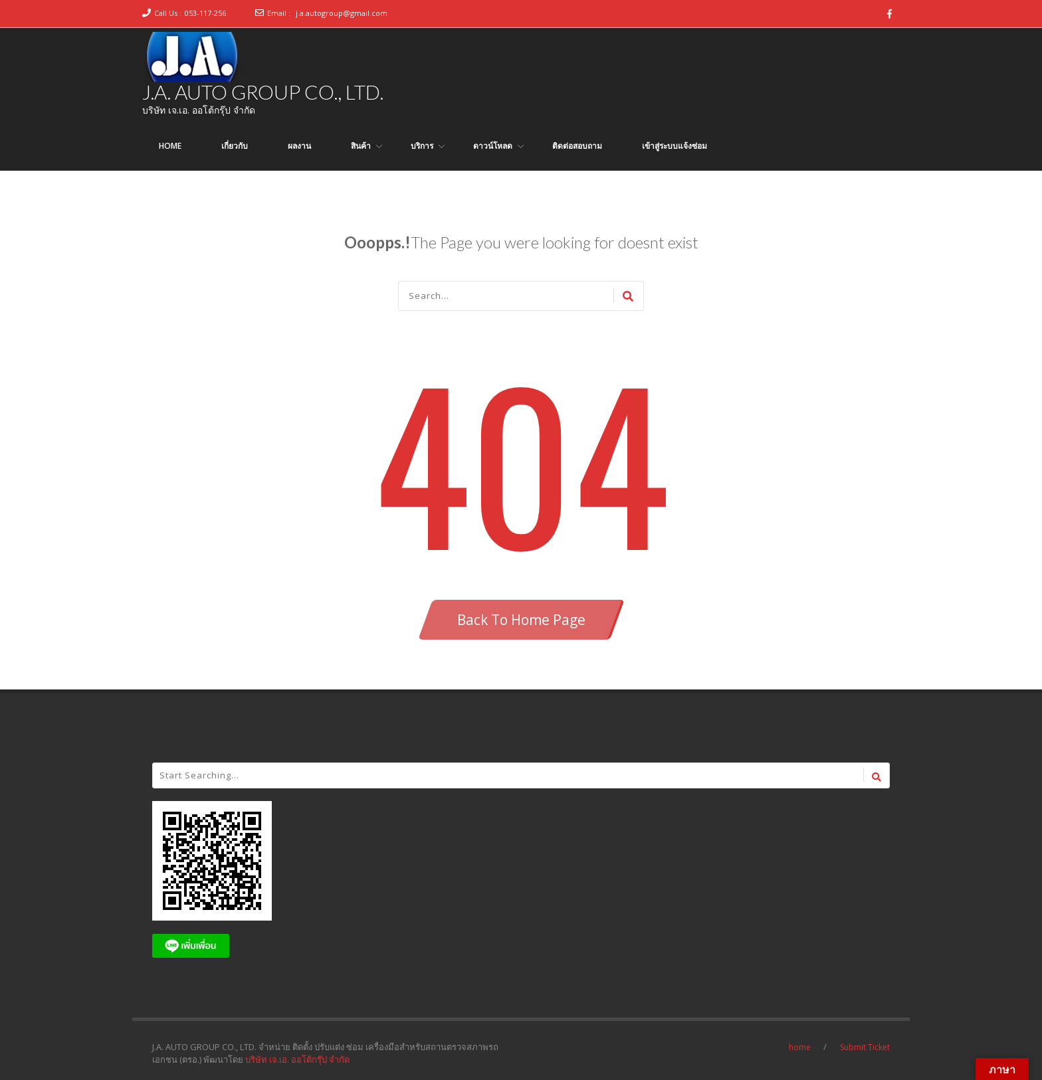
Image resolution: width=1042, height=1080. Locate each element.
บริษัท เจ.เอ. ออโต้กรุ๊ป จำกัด (297, 1059)
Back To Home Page (521, 619)
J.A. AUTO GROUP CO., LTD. (262, 92)
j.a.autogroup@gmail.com (341, 13)
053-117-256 (205, 13)
